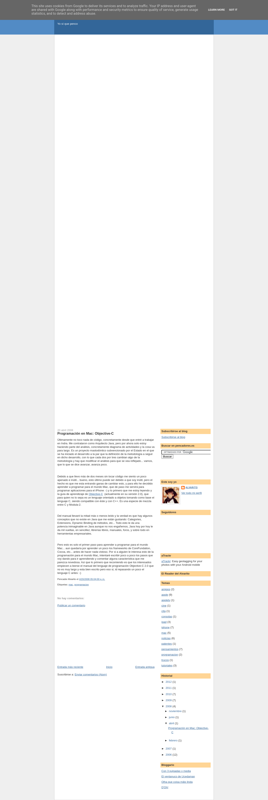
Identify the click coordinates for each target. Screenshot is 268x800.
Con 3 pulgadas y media (176, 771)
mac (70, 584)
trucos (165, 660)
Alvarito (192, 487)
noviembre (175, 711)
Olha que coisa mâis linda (177, 781)
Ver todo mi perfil (191, 493)
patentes (166, 643)
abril (172, 723)
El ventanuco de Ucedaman (178, 776)
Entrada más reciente (70, 667)
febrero (173, 740)
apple (164, 594)
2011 (169, 687)
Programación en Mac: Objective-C (85, 433)
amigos (165, 589)
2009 (169, 700)
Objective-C (96, 494)
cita (163, 611)
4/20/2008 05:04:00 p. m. (92, 579)
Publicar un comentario (71, 605)
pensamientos (169, 649)
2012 (169, 681)
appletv (165, 600)
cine (163, 605)
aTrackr (166, 561)
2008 (169, 706)
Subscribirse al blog (173, 437)
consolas (166, 616)
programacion (81, 584)
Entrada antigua (145, 667)
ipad (164, 622)
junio (172, 717)
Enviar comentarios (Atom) (91, 674)
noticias (166, 638)
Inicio (109, 667)
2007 (169, 748)
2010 (169, 694)
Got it (233, 9)
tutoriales (167, 665)
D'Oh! (164, 787)
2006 (169, 754)
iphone (165, 627)
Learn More (216, 9)
